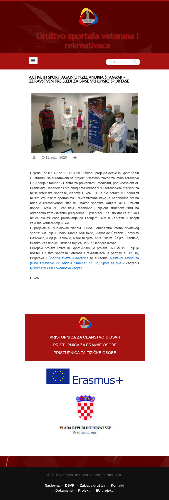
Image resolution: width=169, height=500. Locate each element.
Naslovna (52, 485)
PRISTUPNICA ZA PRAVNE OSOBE (84, 345)
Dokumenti (64, 490)
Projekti (84, 490)
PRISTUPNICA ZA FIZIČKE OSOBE (85, 352)
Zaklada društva (92, 485)
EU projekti (104, 490)
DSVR (69, 485)
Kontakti (117, 485)
